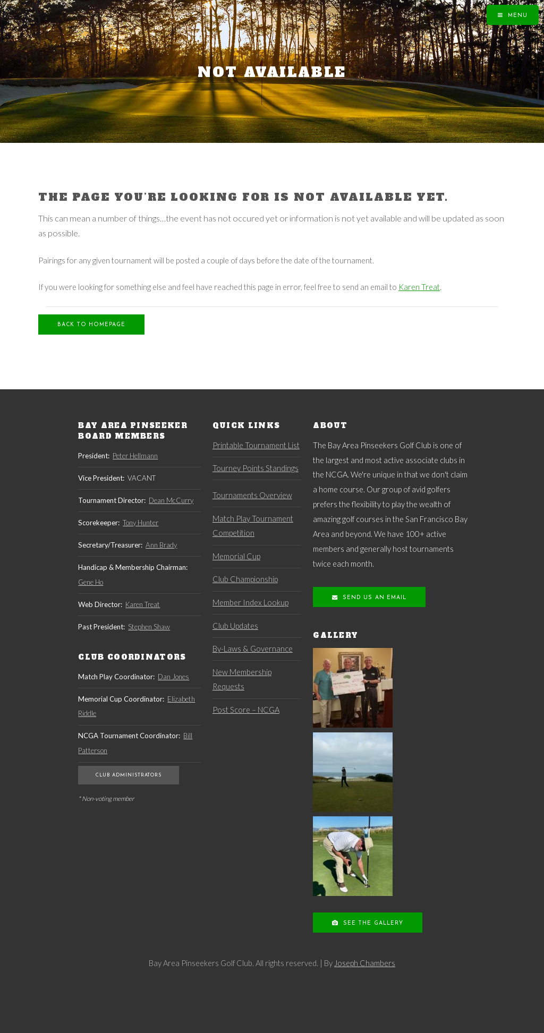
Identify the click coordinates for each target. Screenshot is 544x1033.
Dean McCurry (171, 500)
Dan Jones (173, 676)
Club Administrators (129, 775)
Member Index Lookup (250, 602)
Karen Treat (419, 287)
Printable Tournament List (256, 445)
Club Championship (245, 579)
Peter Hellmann (135, 455)
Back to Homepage (91, 325)
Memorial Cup (236, 556)
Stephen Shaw (149, 626)
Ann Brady (161, 545)
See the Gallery (372, 923)
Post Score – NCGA (245, 709)
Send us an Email (373, 598)
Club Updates (235, 625)
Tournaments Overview (252, 495)
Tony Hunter (140, 522)
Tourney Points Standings (255, 468)
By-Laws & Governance (252, 648)
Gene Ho (90, 582)
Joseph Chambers (364, 963)
